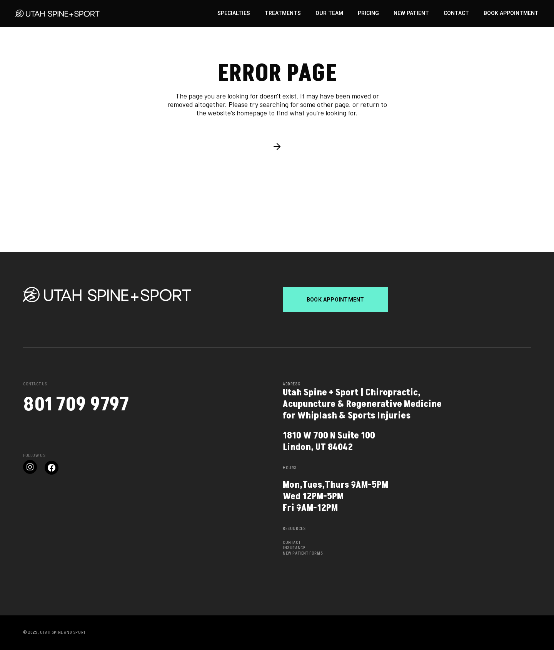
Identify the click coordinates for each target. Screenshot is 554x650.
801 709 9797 (76, 405)
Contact (291, 542)
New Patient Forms (303, 553)
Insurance (294, 548)
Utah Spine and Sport (63, 632)
